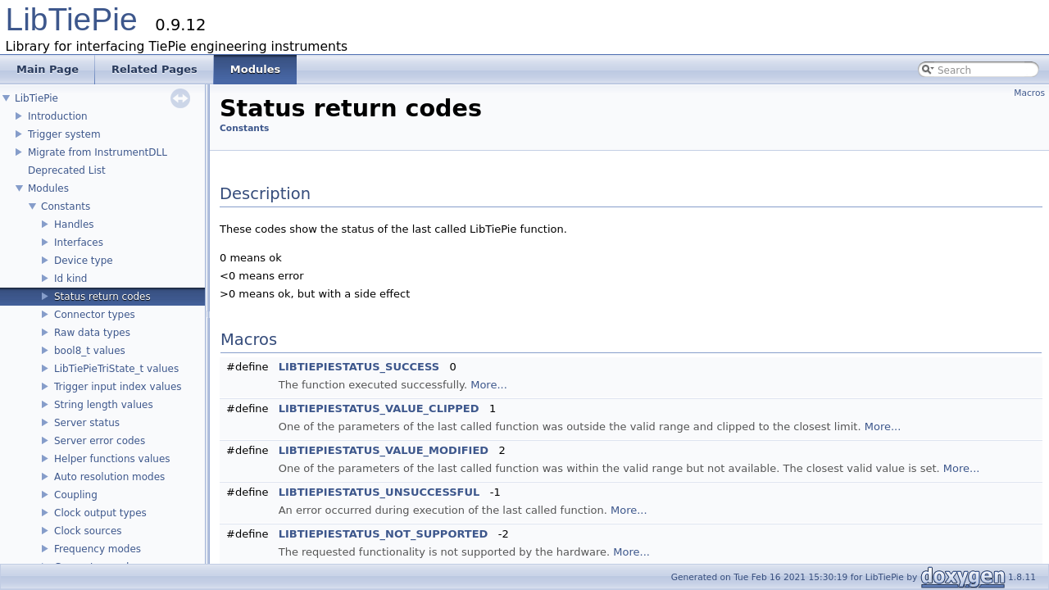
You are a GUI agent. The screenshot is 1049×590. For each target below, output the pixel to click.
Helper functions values (112, 459)
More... (488, 385)
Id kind (70, 278)
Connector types (94, 314)
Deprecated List (67, 170)
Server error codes (99, 441)
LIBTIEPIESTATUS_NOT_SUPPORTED (383, 534)
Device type (83, 260)
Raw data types (92, 332)
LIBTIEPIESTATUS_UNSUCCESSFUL (379, 492)
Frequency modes (97, 549)
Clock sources (88, 531)
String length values (103, 405)
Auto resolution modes (109, 477)
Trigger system (64, 134)
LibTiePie (72, 19)
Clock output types (100, 513)
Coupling (76, 495)
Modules (48, 188)
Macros (1029, 93)
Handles (74, 224)
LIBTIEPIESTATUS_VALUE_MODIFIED (383, 450)
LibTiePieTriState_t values (116, 368)
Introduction (58, 116)
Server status (87, 423)
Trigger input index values (118, 387)
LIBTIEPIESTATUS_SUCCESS (359, 367)
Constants (65, 206)
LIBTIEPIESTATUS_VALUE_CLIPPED (379, 408)
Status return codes (102, 296)
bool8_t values (89, 350)
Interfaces (78, 242)
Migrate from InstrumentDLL (97, 152)
